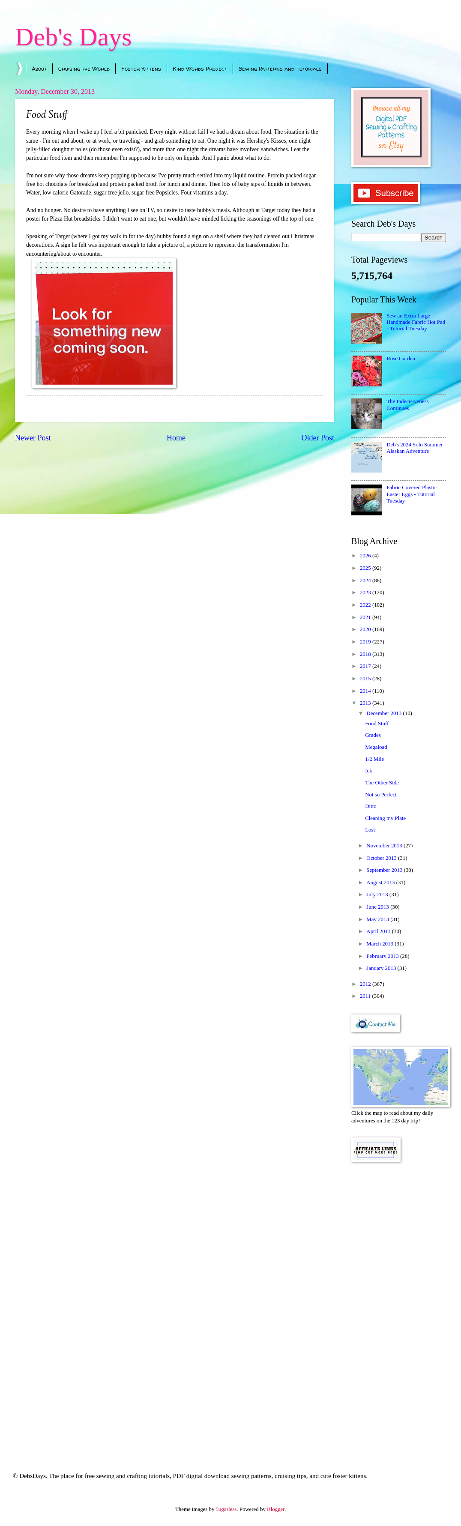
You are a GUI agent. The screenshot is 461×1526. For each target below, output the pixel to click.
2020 (366, 629)
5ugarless (226, 1509)
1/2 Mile (374, 759)
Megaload (376, 747)
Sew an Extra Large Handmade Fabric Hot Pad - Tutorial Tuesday (415, 322)
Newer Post (33, 438)
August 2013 (381, 883)
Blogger (275, 1509)
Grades (372, 735)
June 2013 (378, 907)
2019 (366, 642)
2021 (366, 617)
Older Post (317, 438)
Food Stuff (377, 724)
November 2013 (385, 846)
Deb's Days (73, 37)
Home (176, 438)
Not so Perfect (381, 795)
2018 (366, 654)
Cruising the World (84, 68)
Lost (370, 830)
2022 (366, 605)
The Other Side (382, 783)
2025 (366, 568)
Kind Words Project (200, 68)
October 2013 (382, 858)
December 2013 (384, 713)
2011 (366, 996)
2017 (366, 666)
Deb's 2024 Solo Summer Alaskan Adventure (414, 448)
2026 (366, 556)
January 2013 (381, 968)
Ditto (370, 806)
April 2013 (379, 931)
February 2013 (383, 956)
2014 (366, 691)
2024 (366, 580)
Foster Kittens (141, 68)
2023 (366, 592)
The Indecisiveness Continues (407, 404)
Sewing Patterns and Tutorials (280, 68)
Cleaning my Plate (385, 818)
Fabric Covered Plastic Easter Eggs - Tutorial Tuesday (411, 494)
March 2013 (380, 944)
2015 (366, 679)
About (39, 68)
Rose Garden (400, 359)
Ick (368, 771)
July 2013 (377, 895)
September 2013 (385, 870)
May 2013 (378, 919)
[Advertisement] (398, 1305)
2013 (366, 703)
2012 (366, 984)
